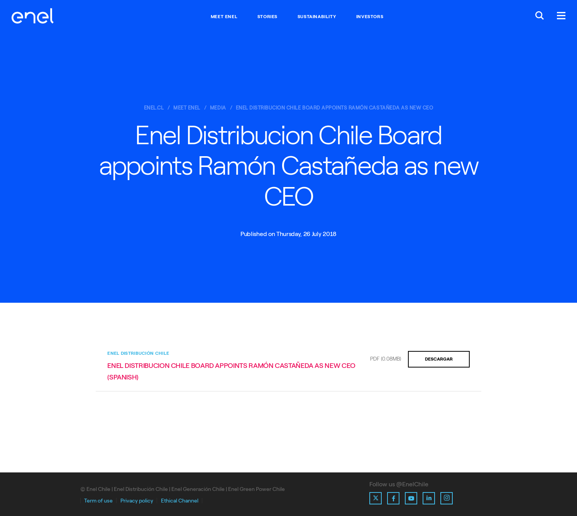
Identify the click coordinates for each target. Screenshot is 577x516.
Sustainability (317, 16)
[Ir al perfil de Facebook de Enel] (393, 498)
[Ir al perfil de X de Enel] (375, 498)
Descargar (439, 359)
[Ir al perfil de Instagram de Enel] (446, 498)
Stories (267, 16)
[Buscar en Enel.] (539, 16)
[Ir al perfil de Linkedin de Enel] (429, 498)
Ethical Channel (179, 500)
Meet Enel (224, 16)
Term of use (98, 500)
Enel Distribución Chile (138, 353)
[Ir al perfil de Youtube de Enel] (411, 498)
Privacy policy (136, 500)
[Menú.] (561, 16)
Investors (369, 16)
